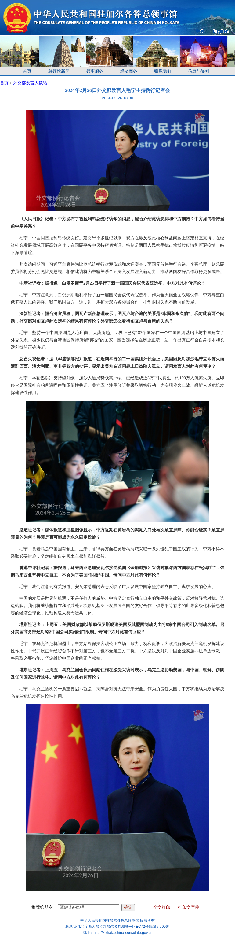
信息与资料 (198, 71)
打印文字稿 (188, 907)
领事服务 (94, 71)
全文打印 (161, 907)
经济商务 (128, 71)
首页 (27, 71)
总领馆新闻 (59, 71)
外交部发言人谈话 (30, 83)
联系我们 (162, 71)
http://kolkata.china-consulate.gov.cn (122, 933)
